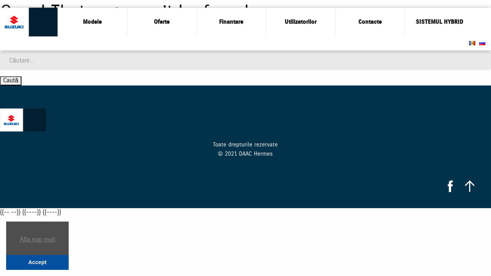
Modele (92, 21)
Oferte (162, 21)
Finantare (231, 21)
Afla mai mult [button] (37, 239)
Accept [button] (37, 262)
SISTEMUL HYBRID (439, 21)
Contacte (370, 21)
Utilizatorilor (300, 21)
